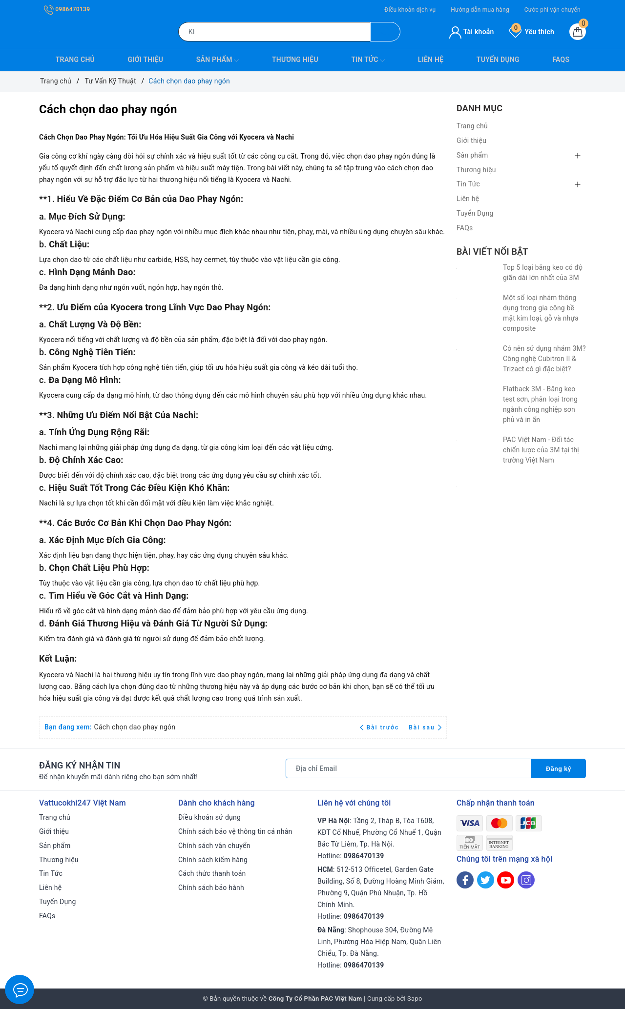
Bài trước (380, 727)
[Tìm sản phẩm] (274, 31)
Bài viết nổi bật (492, 251)
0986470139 (67, 9)
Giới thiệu (146, 59)
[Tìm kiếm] (385, 31)
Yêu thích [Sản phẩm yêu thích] (531, 32)
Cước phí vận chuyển (552, 9)
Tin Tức (368, 60)
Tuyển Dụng (498, 59)
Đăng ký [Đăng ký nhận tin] (558, 768)
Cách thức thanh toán (212, 873)
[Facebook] (465, 879)
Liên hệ (430, 59)
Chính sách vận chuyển (214, 845)
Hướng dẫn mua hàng (480, 9)
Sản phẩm (217, 60)
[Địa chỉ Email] (408, 768)
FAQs (560, 59)
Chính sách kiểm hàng (213, 860)
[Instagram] (526, 879)
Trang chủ (75, 59)
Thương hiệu (295, 59)
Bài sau (425, 727)
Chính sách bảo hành (211, 887)
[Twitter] (485, 879)
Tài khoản (471, 32)
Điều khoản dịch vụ (410, 9)
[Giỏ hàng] (577, 31)
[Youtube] (505, 879)
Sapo (414, 998)
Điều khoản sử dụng (209, 817)
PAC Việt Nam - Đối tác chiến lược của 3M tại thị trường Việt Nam (541, 450)
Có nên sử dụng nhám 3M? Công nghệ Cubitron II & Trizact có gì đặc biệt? (544, 358)
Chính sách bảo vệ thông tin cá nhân (235, 831)
